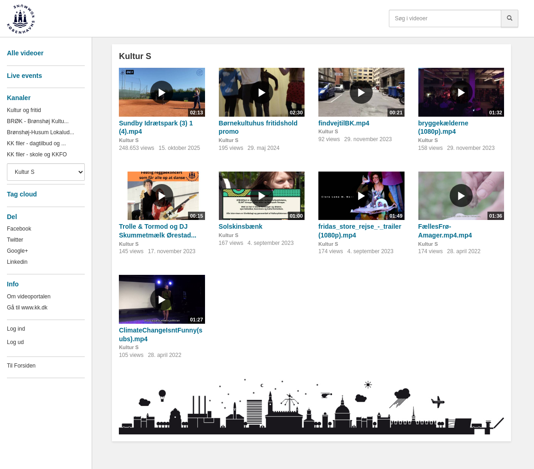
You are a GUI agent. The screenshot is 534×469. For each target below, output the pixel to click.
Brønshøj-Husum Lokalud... (40, 132)
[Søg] (509, 18)
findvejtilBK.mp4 (343, 123)
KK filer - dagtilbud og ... (36, 143)
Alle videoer (25, 53)
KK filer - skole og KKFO (37, 154)
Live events (24, 75)
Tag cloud (22, 194)
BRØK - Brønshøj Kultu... (38, 121)
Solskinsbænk (241, 226)
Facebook (19, 229)
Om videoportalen (29, 296)
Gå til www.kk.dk (27, 307)
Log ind (16, 329)
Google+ (17, 251)
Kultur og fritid (24, 110)
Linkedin (17, 262)
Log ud (15, 342)
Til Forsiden (21, 365)
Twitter (15, 240)
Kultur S (129, 140)
